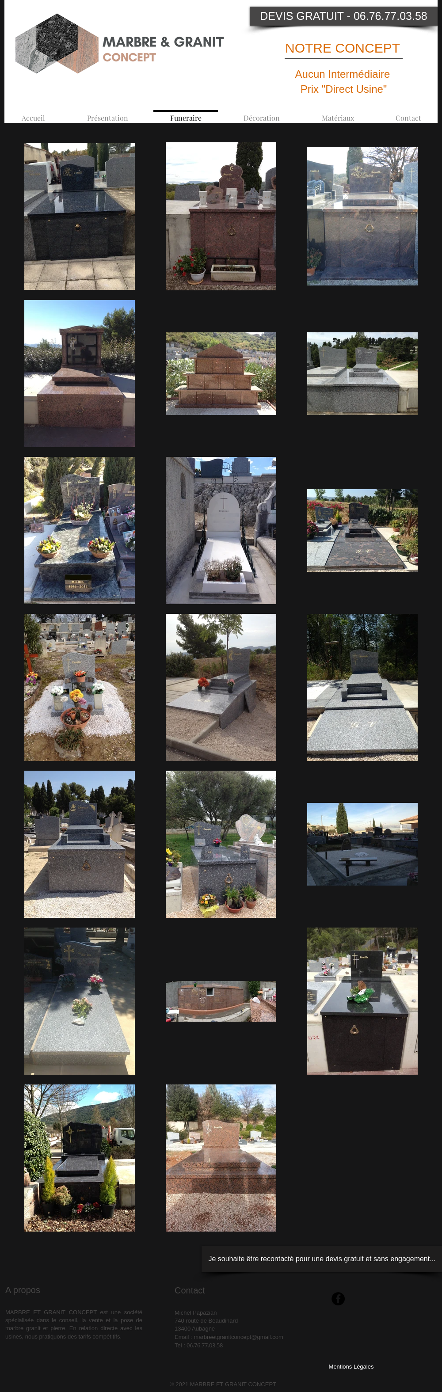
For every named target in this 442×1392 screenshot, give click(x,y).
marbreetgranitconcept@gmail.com (238, 1337)
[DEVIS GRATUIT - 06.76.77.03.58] (344, 16)
